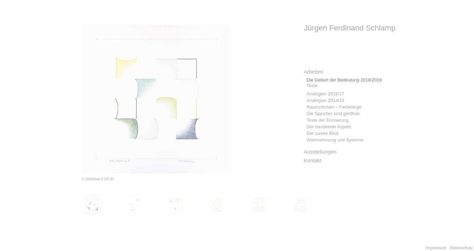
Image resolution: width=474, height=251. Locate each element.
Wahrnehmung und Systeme (335, 139)
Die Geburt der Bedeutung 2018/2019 (344, 80)
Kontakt (313, 160)
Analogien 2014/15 (325, 100)
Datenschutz (461, 247)
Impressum (436, 247)
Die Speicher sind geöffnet (333, 113)
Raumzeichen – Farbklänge (334, 107)
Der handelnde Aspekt (329, 126)
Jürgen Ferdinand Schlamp (350, 28)
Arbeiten (313, 72)
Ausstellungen (320, 152)
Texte (312, 85)
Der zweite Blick (323, 133)
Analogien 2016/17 (325, 93)
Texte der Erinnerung (328, 120)
